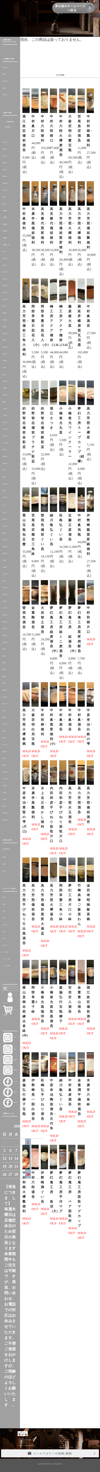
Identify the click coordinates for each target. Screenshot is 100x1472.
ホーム (36, 1)
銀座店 (10, 1059)
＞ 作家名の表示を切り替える (9, 124)
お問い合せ (71, 1)
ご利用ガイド (53, 1)
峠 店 (10, 1081)
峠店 (9, 1049)
